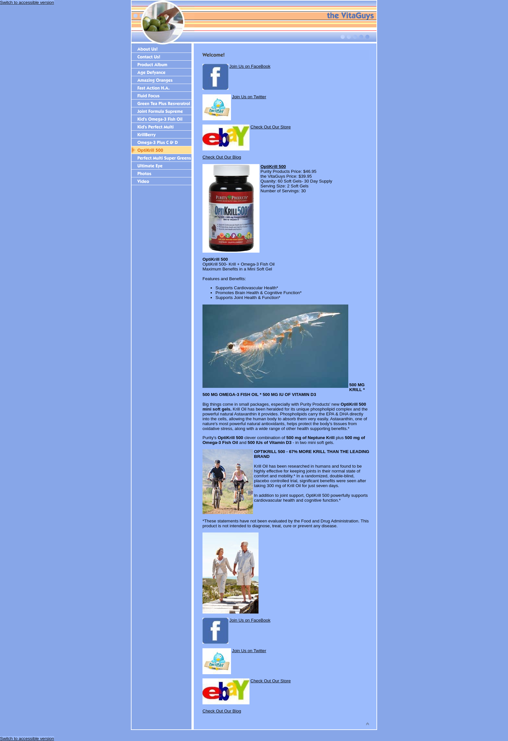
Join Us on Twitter (249, 96)
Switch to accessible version (27, 2)
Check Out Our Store (270, 127)
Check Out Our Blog (221, 157)
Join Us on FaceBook (250, 66)
